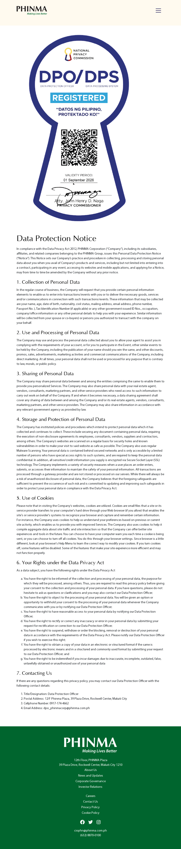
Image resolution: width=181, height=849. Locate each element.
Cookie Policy (90, 813)
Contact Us (90, 801)
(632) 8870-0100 (90, 835)
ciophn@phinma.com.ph (90, 830)
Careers (90, 796)
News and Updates (90, 775)
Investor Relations (90, 787)
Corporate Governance (90, 781)
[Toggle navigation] (158, 10)
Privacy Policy (90, 807)
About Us (90, 770)
